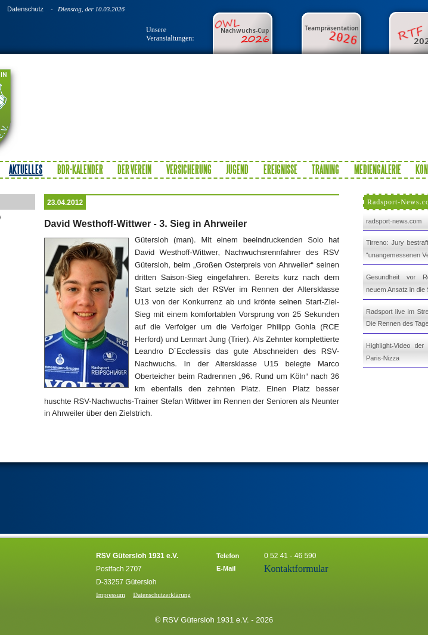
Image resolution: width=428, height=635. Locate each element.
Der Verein (134, 169)
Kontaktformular (296, 569)
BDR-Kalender (80, 169)
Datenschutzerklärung (162, 594)
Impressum (110, 594)
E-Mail (225, 568)
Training (325, 169)
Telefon (227, 555)
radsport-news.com (394, 221)
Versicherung (189, 169)
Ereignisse (280, 169)
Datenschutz (25, 9)
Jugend (237, 169)
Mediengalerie (377, 169)
